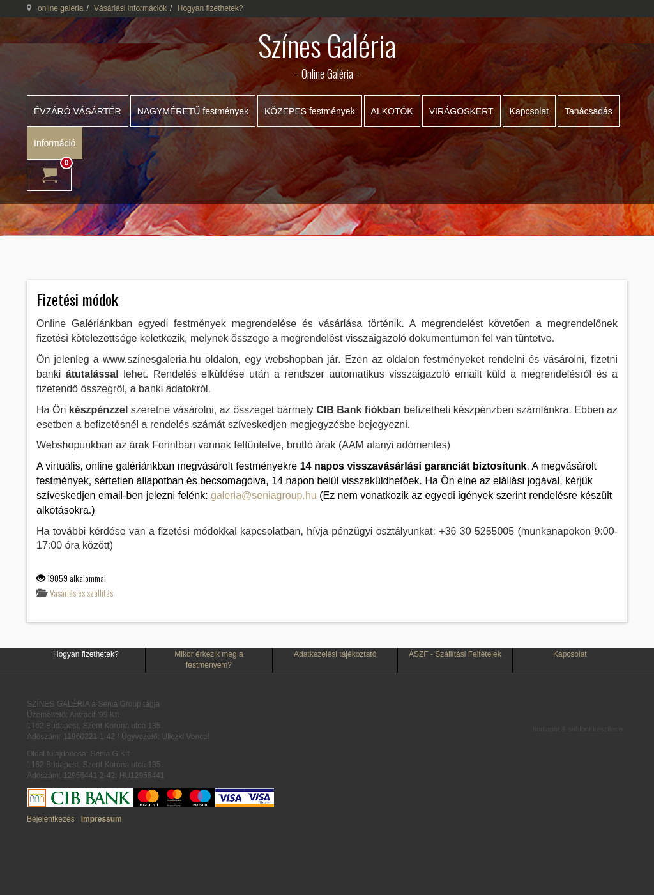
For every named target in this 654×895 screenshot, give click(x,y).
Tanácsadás (588, 111)
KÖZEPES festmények (309, 111)
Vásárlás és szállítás (81, 592)
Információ (54, 143)
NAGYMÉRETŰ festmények (192, 111)
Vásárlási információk (130, 8)
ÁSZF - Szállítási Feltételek (455, 654)
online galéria (60, 8)
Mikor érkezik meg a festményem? (208, 659)
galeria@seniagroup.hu (264, 495)
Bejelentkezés (51, 819)
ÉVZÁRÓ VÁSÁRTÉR (77, 111)
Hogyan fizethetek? (86, 654)
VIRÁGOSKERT (461, 111)
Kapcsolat (529, 111)
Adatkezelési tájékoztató (335, 654)
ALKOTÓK (392, 111)
